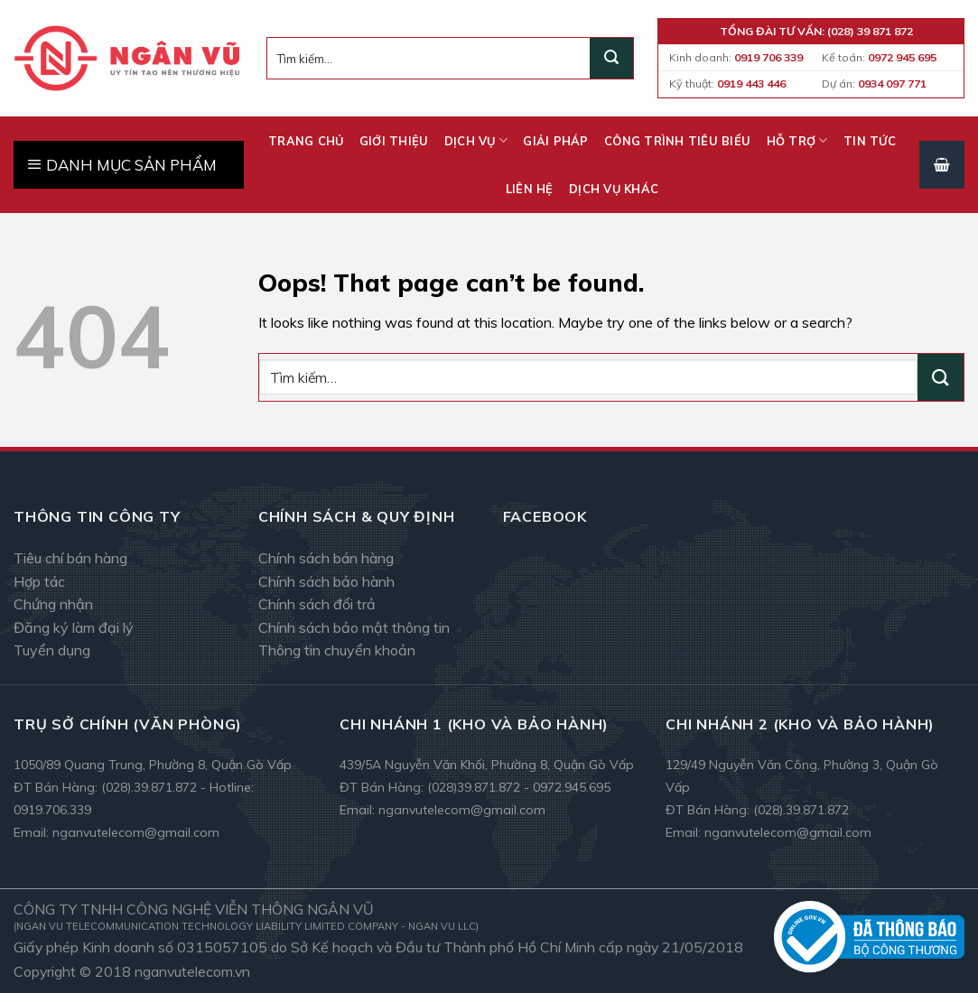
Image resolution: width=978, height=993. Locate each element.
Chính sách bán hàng (326, 558)
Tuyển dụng (52, 650)
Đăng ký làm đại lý (74, 627)
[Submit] (611, 58)
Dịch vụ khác (613, 188)
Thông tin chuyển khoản (336, 650)
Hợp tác (39, 581)
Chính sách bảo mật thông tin (354, 627)
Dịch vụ (476, 140)
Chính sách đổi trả (317, 604)
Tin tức (869, 141)
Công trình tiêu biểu (677, 141)
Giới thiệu (394, 141)
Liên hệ (530, 188)
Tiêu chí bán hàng (70, 558)
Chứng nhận (53, 604)
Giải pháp (555, 141)
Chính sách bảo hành (326, 581)
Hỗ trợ (797, 140)
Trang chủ (305, 141)
